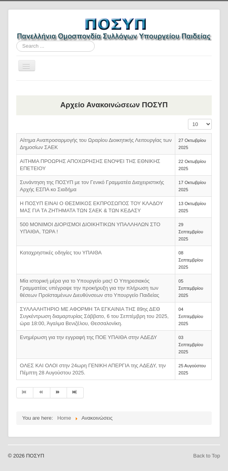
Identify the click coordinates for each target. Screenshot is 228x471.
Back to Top (206, 456)
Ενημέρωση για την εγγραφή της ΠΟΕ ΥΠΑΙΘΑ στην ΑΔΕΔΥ (88, 337)
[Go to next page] (58, 392)
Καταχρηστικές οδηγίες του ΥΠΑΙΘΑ (61, 253)
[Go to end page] (75, 392)
